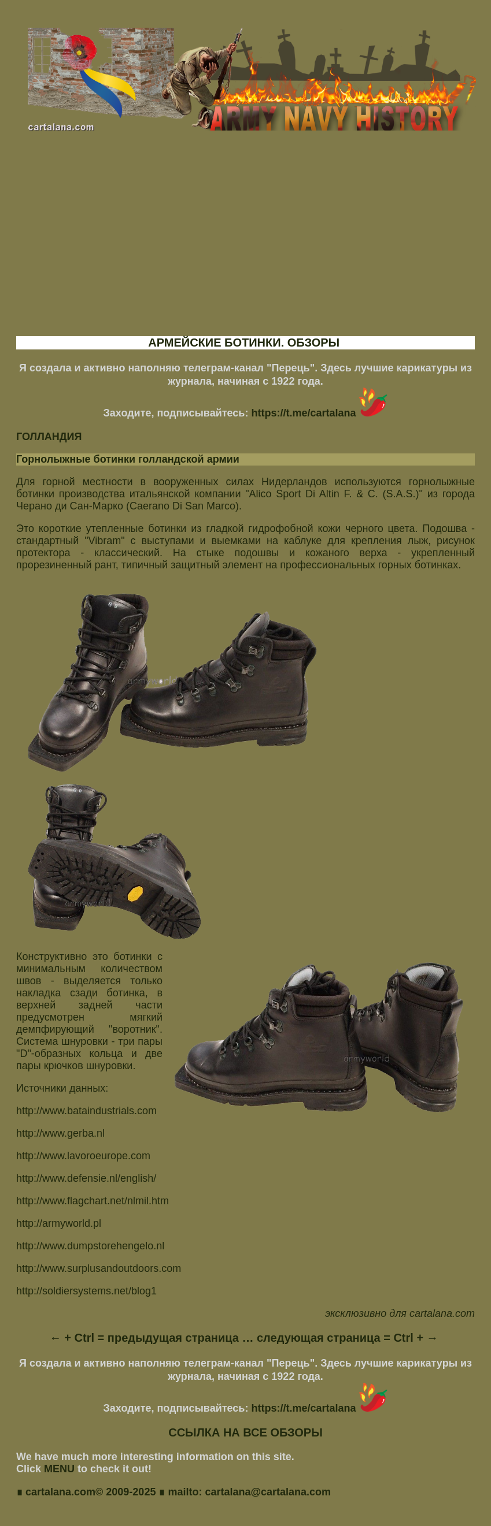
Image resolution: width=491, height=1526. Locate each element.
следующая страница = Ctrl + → (347, 1337)
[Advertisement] (245, 244)
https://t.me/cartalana (319, 413)
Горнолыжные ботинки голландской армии (127, 459)
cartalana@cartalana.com (268, 1493)
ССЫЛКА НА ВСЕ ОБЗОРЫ (245, 1432)
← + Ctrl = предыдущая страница (144, 1337)
